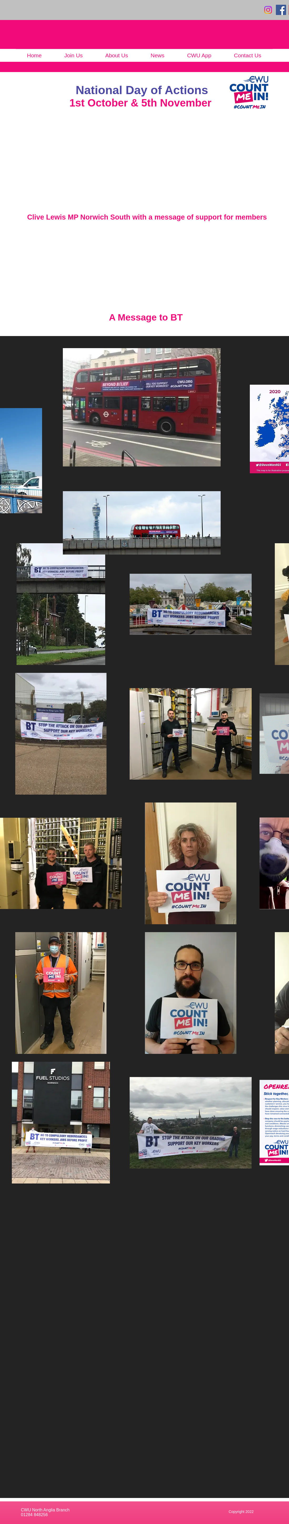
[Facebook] (281, 10)
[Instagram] (268, 10)
